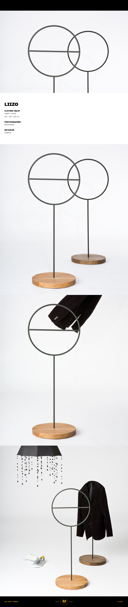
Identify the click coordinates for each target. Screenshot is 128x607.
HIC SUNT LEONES (11, 601)
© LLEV (120, 601)
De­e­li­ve (7, 132)
